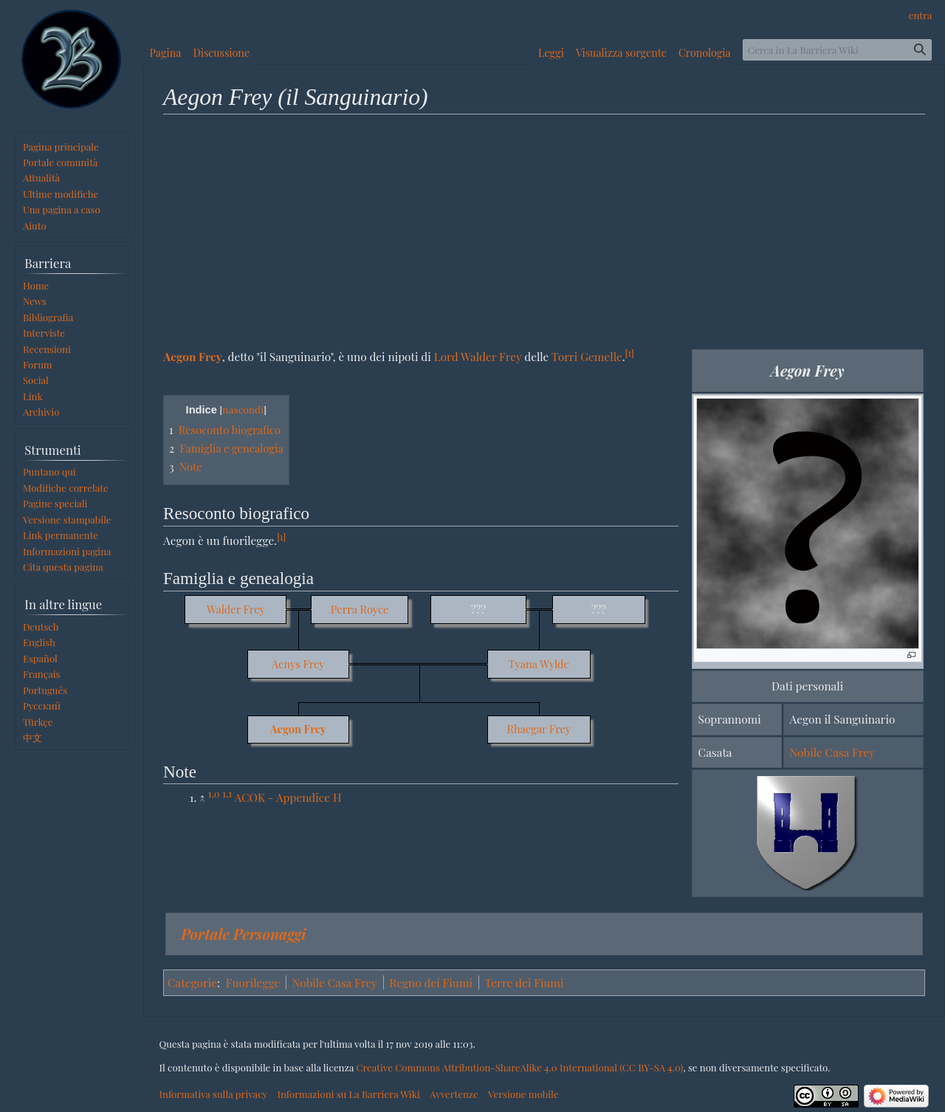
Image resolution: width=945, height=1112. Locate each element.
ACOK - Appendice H (287, 797)
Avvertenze (454, 1094)
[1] (629, 352)
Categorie (192, 982)
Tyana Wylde (538, 663)
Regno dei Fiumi (430, 982)
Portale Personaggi (243, 934)
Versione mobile (523, 1094)
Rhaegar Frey (538, 728)
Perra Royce (360, 609)
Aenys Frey (298, 663)
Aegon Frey (192, 356)
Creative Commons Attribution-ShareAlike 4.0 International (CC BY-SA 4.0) (519, 1067)
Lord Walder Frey (478, 356)
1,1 (227, 793)
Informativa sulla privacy (213, 1094)
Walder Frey (236, 609)
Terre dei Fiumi (523, 982)
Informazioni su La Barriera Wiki (348, 1094)
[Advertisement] (544, 231)
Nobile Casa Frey (832, 752)
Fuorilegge (253, 982)
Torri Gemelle (586, 356)
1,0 (214, 793)
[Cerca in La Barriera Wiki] (837, 50)
